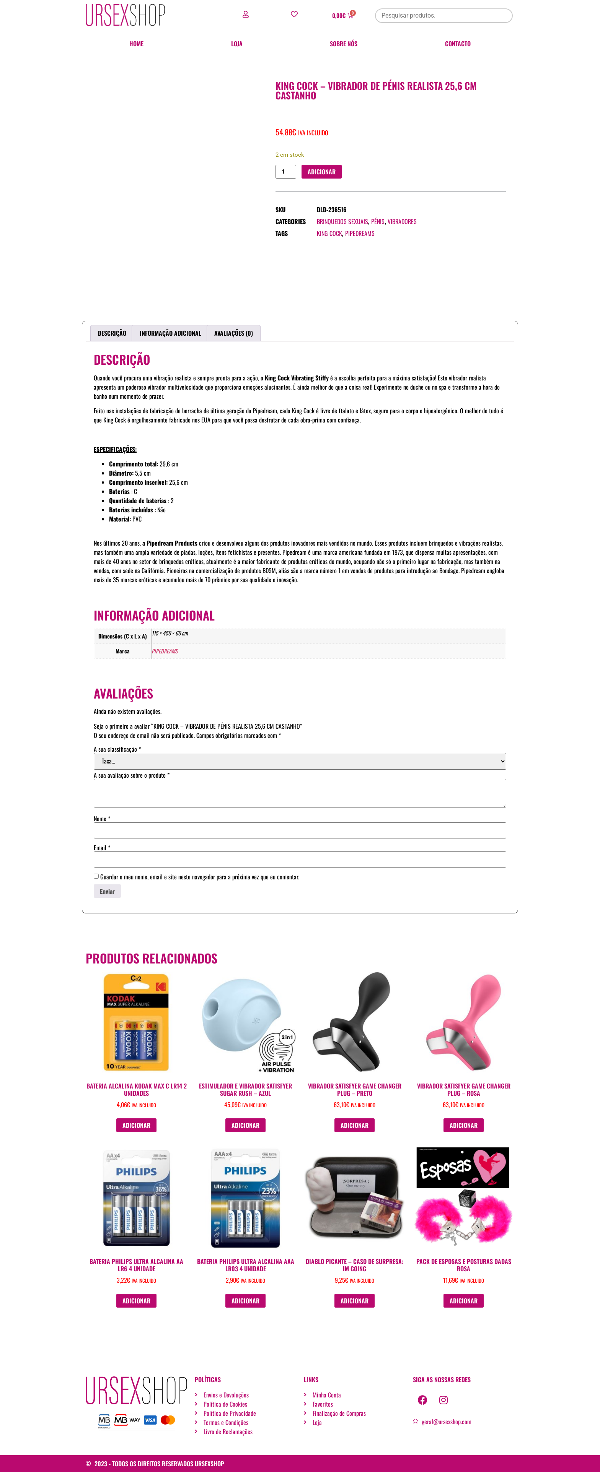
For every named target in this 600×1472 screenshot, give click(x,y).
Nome (102, 819)
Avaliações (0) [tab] (233, 333)
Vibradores (402, 221)
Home (136, 43)
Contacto (458, 43)
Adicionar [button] (136, 1125)
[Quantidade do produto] (286, 172)
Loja (237, 43)
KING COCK (329, 233)
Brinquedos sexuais (342, 221)
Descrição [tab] (112, 333)
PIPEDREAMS (360, 233)
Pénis (378, 221)
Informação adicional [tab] (170, 333)
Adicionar (322, 171)
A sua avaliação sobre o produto (132, 775)
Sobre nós (343, 43)
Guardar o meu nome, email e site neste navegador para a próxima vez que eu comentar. (199, 877)
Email (102, 848)
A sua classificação (117, 749)
